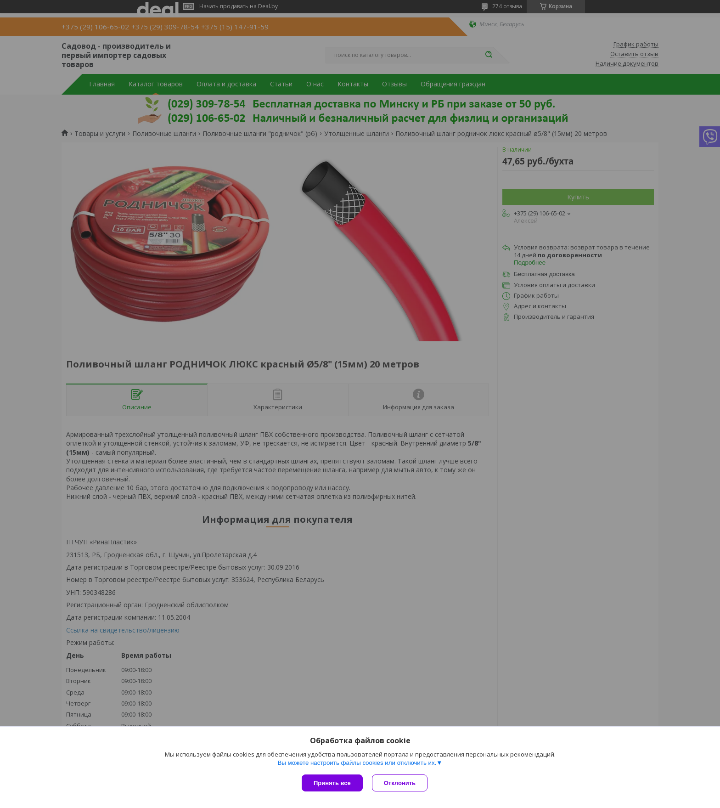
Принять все (332, 783)
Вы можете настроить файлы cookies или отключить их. (356, 762)
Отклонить (400, 783)
